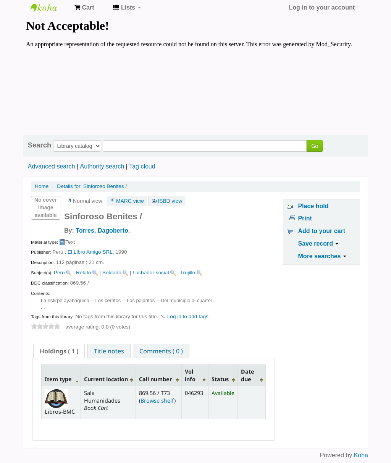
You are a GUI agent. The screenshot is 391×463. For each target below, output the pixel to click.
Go (314, 145)
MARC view (130, 201)
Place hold (313, 206)
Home (41, 186)
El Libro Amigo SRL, (91, 252)
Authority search (102, 166)
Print (305, 218)
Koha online (50, 7)
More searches (322, 256)
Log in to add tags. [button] (188, 316)
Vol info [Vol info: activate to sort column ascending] (190, 375)
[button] (84, 7)
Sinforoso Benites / (92, 186)
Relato (83, 272)
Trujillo (188, 272)
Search (39, 145)
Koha (361, 455)
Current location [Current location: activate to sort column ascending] (106, 379)
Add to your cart (321, 231)
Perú (59, 272)
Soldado (111, 272)
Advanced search (51, 166)
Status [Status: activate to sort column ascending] (220, 379)
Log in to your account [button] (322, 7)
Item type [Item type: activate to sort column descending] (58, 379)
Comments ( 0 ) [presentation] (161, 351)
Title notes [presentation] (109, 351)
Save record (318, 243)
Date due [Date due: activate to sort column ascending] (247, 375)
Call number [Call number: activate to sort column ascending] (155, 379)
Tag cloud (142, 166)
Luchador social (150, 272)
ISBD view (170, 201)
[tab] (59, 351)
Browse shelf (157, 400)
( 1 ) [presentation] (59, 351)
